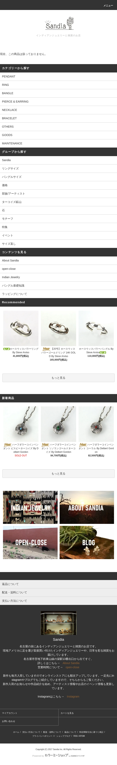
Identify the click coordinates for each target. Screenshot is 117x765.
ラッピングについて (14, 293)
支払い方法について (31, 732)
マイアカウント (9, 713)
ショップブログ (63, 736)
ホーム (16, 732)
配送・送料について (52, 732)
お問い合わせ (8, 721)
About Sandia (10, 260)
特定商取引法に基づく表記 (91, 732)
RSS (76, 736)
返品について (70, 732)
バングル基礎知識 (13, 285)
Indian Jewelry (11, 277)
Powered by (58, 756)
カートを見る (67, 713)
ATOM (82, 736)
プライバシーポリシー (42, 736)
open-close (9, 268)
